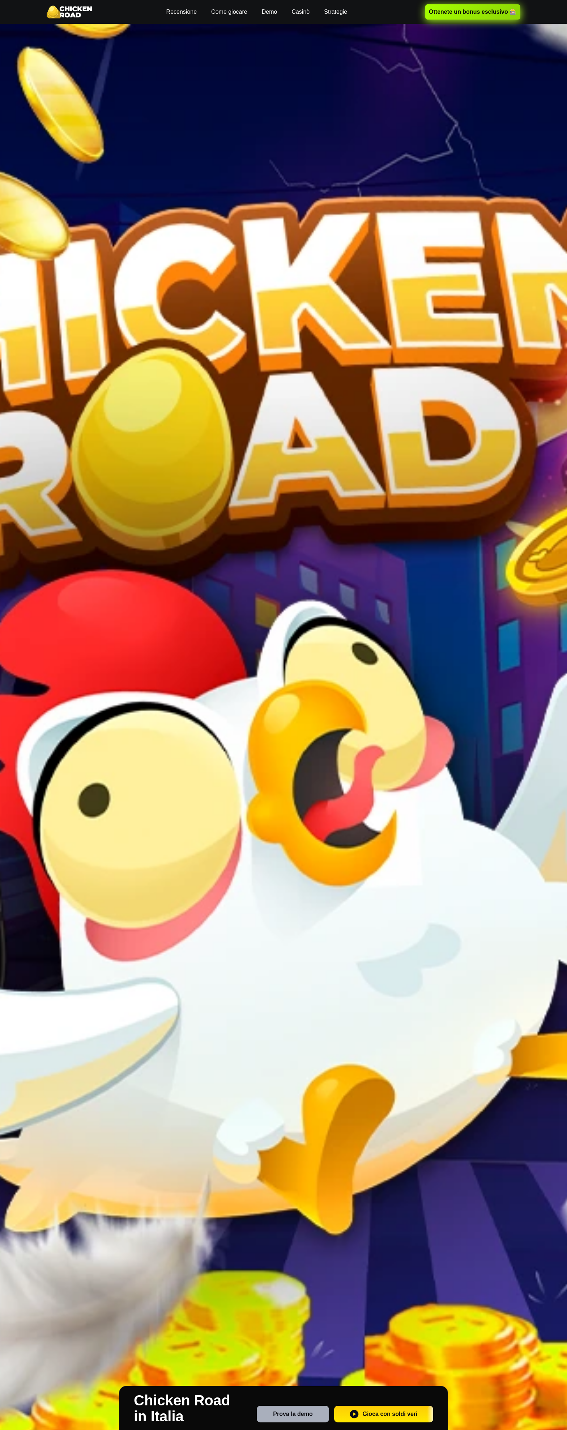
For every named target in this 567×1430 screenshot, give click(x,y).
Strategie (335, 12)
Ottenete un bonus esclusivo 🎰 (473, 12)
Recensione (181, 12)
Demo (269, 12)
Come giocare (229, 12)
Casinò (300, 12)
